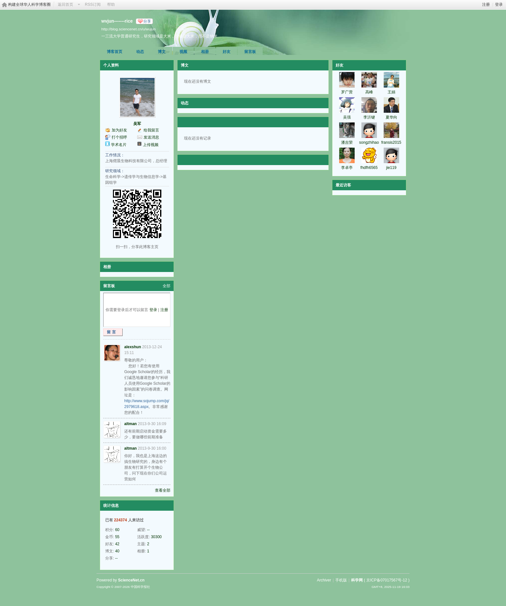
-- (148, 530)
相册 (205, 51)
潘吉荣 (347, 142)
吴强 (347, 117)
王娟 (391, 92)
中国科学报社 (140, 587)
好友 (226, 51)
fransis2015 (391, 142)
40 (117, 551)
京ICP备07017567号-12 (386, 580)
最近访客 (343, 185)
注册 (486, 4)
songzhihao (369, 142)
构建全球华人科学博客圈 (29, 4)
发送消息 (151, 137)
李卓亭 (347, 167)
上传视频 (150, 144)
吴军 (137, 123)
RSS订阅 (93, 4)
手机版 (341, 580)
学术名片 (118, 144)
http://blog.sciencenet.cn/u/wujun (128, 29)
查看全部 (162, 490)
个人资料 (111, 65)
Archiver (324, 580)
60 (117, 530)
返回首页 (65, 4)
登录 (499, 4)
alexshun (132, 347)
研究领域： (115, 171)
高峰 (369, 92)
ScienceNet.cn (131, 580)
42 (117, 544)
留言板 (250, 51)
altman (130, 424)
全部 (166, 286)
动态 (140, 51)
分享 (147, 21)
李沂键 (369, 117)
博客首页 (114, 51)
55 (117, 537)
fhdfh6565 (369, 167)
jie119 (391, 167)
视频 (183, 51)
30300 (156, 537)
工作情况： (115, 155)
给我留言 (151, 130)
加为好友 (119, 130)
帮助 (111, 4)
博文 (162, 51)
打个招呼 (119, 137)
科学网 (357, 580)
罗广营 (347, 92)
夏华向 (391, 117)
